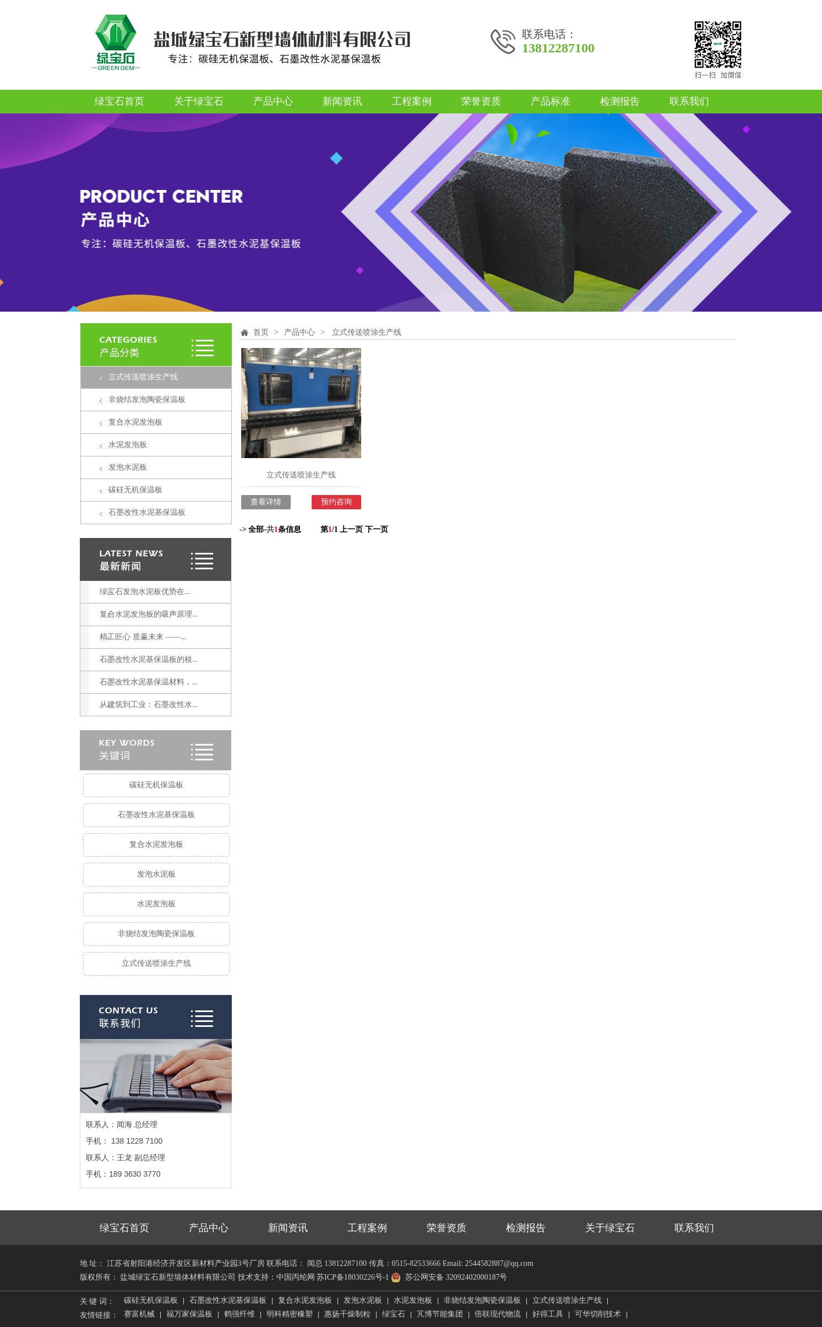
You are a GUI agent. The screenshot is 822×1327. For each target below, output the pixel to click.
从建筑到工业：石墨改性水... (149, 704)
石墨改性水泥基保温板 (147, 512)
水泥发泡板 (127, 444)
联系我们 (689, 101)
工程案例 (412, 101)
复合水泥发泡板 (135, 422)
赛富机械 (139, 1315)
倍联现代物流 (498, 1315)
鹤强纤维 (239, 1315)
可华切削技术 (598, 1315)
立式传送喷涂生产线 (143, 377)
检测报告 (620, 101)
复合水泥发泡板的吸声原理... (149, 614)
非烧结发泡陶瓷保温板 (147, 399)
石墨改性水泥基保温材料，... (149, 682)
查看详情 (266, 502)
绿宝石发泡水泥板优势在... (145, 592)
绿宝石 (393, 1315)
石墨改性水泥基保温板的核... (149, 659)
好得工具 (547, 1315)
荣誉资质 (481, 101)
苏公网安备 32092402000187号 (449, 1277)
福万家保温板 (189, 1315)
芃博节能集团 (440, 1315)
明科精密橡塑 (289, 1315)
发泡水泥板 (127, 467)
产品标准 (550, 101)
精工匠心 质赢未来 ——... (143, 637)
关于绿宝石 (199, 101)
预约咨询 (336, 502)
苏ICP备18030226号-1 (353, 1277)
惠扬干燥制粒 (347, 1315)
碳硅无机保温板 (135, 490)
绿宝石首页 (119, 101)
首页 (261, 332)
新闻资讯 (342, 101)
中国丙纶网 (295, 1277)
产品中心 (273, 101)
